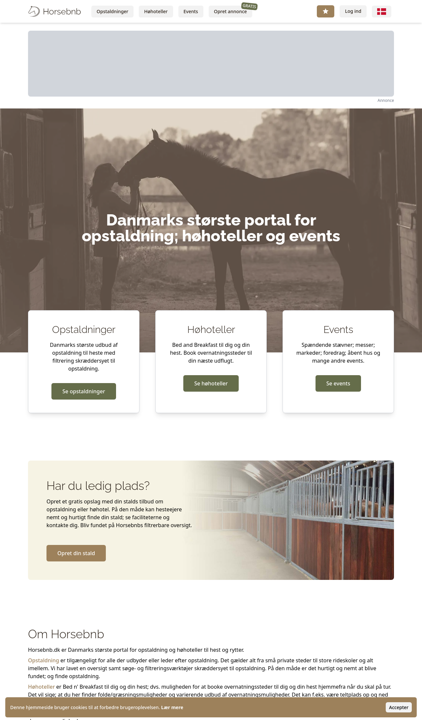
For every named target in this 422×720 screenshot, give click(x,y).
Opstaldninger (112, 11)
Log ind (353, 11)
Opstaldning (43, 660)
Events (191, 11)
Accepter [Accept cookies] (398, 707)
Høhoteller (155, 11)
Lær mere (172, 707)
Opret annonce (233, 10)
